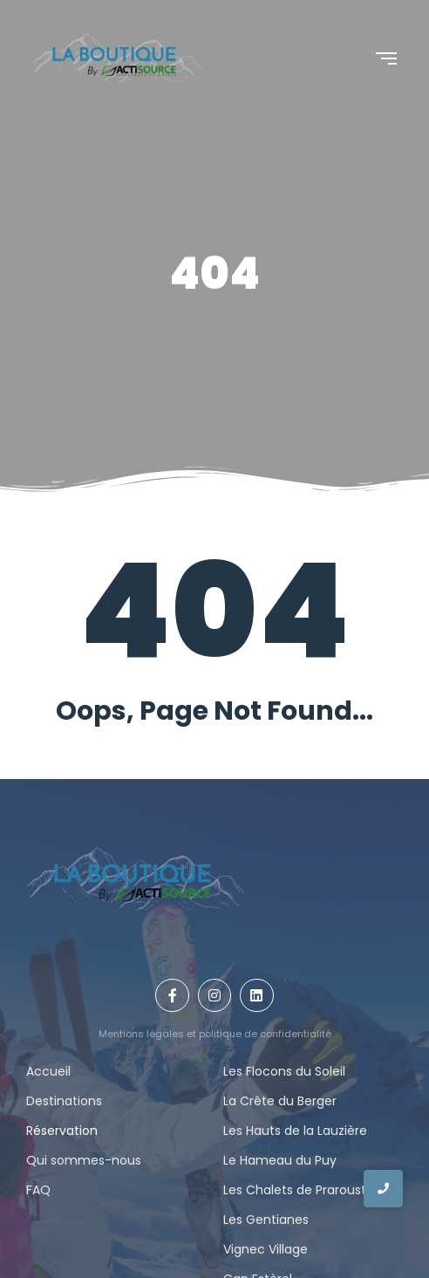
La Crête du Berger (280, 1101)
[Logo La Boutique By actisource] (116, 58)
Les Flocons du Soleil (284, 1071)
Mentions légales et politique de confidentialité (215, 1034)
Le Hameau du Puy (280, 1160)
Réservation (62, 1130)
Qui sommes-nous (83, 1160)
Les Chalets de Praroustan (302, 1190)
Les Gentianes (266, 1219)
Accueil (48, 1071)
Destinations (64, 1101)
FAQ (38, 1190)
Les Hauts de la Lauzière (295, 1130)
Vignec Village (265, 1249)
